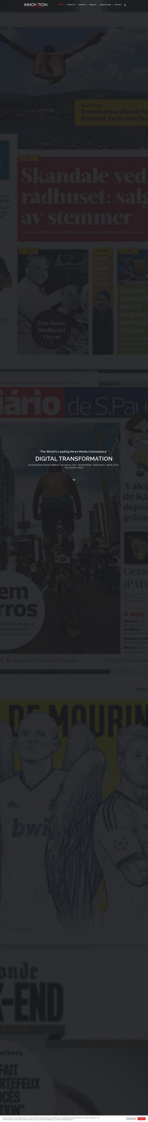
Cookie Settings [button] (131, 1118)
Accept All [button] (141, 1118)
